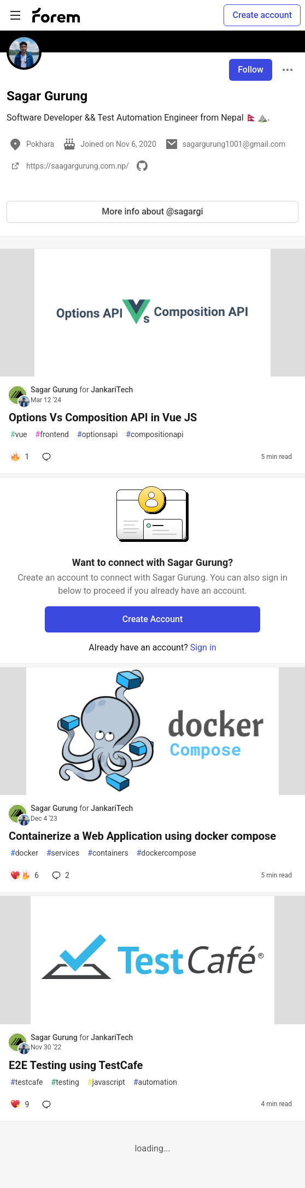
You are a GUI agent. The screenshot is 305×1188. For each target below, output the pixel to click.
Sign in (203, 647)
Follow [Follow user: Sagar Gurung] (250, 69)
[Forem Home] (56, 15)
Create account (262, 15)
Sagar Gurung (55, 389)
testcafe (26, 1082)
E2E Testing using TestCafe (76, 1065)
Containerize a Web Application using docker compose (142, 836)
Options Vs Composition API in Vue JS (103, 417)
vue (18, 434)
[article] (152, 373)
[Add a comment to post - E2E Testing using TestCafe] (19, 1104)
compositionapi (154, 434)
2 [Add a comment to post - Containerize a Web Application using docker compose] (59, 875)
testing (65, 1082)
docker (24, 853)
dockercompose (166, 853)
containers (107, 853)
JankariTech (112, 389)
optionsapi (97, 434)
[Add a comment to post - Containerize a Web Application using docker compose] (24, 875)
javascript (106, 1082)
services (62, 853)
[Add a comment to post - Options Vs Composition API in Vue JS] (19, 457)
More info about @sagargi (152, 211)
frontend (52, 434)
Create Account (152, 619)
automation (155, 1082)
